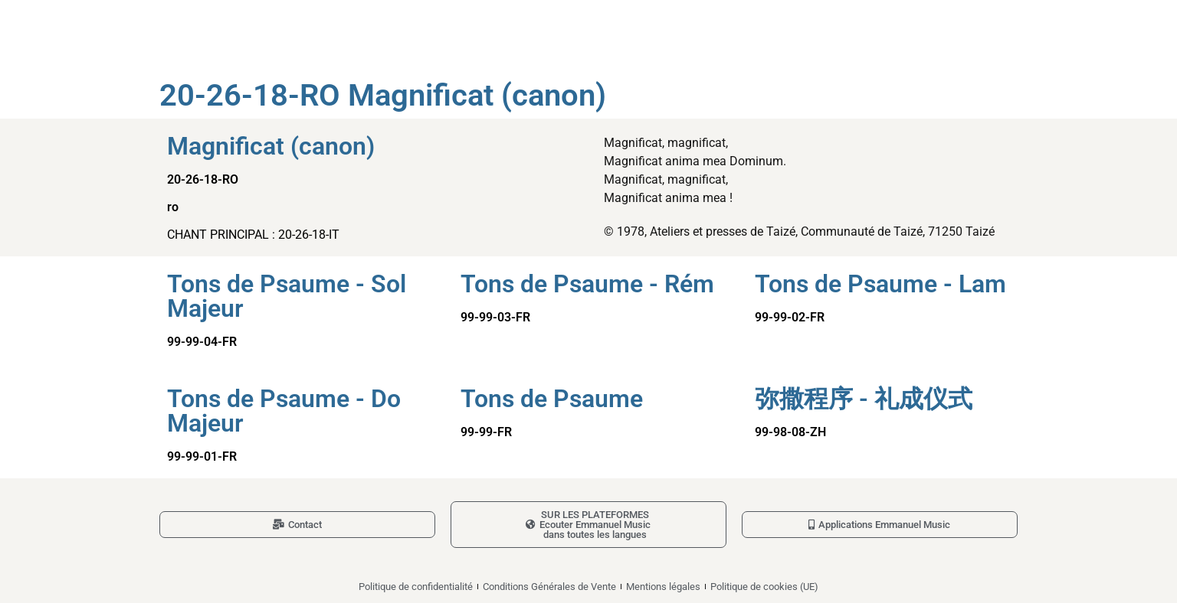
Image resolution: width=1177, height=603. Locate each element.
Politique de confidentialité (416, 586)
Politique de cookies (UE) (764, 586)
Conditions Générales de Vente (549, 586)
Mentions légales (663, 586)
